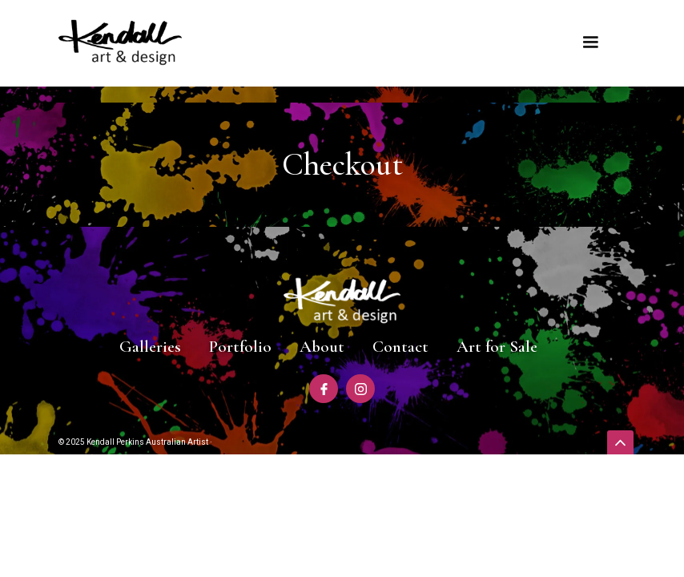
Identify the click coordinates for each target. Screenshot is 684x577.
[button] (590, 42)
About (322, 347)
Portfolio (240, 347)
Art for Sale (497, 347)
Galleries (150, 347)
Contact (400, 347)
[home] (120, 42)
